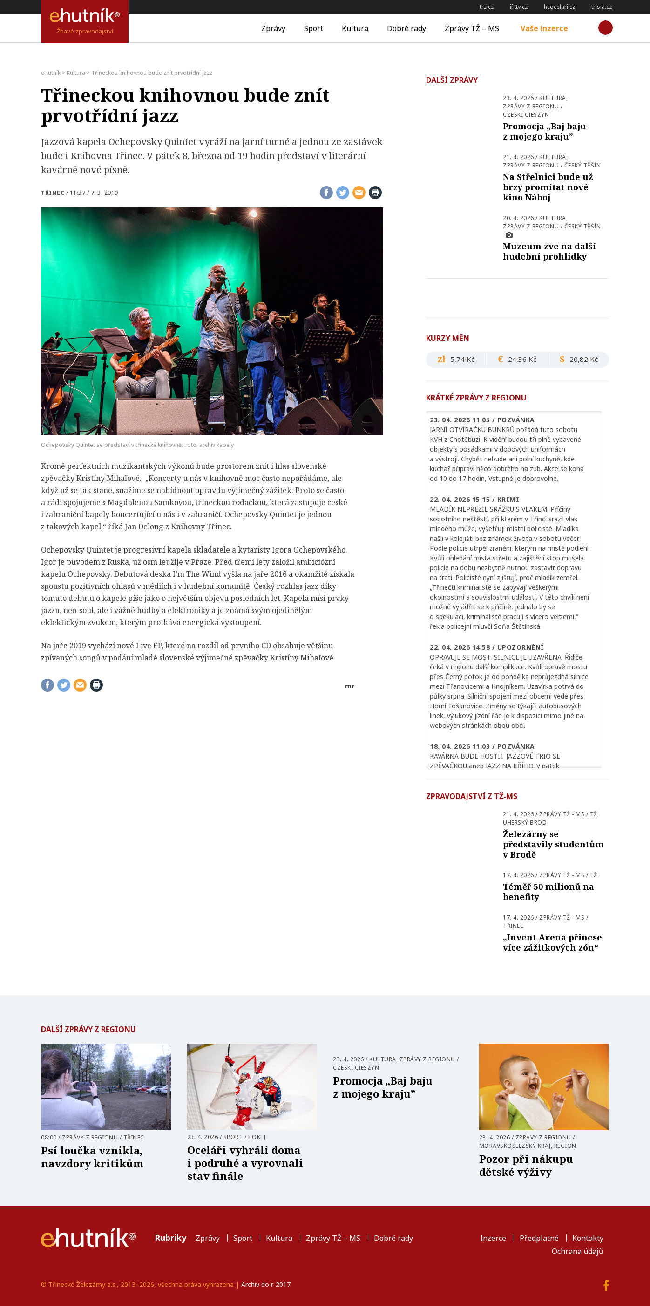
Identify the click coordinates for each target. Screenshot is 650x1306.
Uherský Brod (525, 822)
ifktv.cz (519, 7)
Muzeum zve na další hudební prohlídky (549, 251)
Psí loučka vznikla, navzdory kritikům (92, 1156)
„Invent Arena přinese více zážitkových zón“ (552, 942)
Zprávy (273, 28)
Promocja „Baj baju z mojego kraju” (544, 131)
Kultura (355, 28)
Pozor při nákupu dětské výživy (526, 1165)
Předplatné (539, 1238)
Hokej (257, 1137)
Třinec (52, 193)
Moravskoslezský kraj (515, 1146)
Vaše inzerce (544, 28)
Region (565, 1146)
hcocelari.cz (559, 7)
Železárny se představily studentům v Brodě (553, 844)
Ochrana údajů (577, 1251)
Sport (313, 28)
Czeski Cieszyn (526, 115)
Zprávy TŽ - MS (561, 814)
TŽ (593, 814)
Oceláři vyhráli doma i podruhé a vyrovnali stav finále (245, 1163)
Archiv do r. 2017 (266, 1284)
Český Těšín (582, 165)
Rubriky (170, 1237)
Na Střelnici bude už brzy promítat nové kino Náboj (548, 187)
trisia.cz (601, 7)
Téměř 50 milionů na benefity (548, 891)
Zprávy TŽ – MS (472, 28)
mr (349, 685)
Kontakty (587, 1238)
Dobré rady (406, 28)
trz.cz (487, 7)
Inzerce (493, 1238)
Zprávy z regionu (531, 106)
